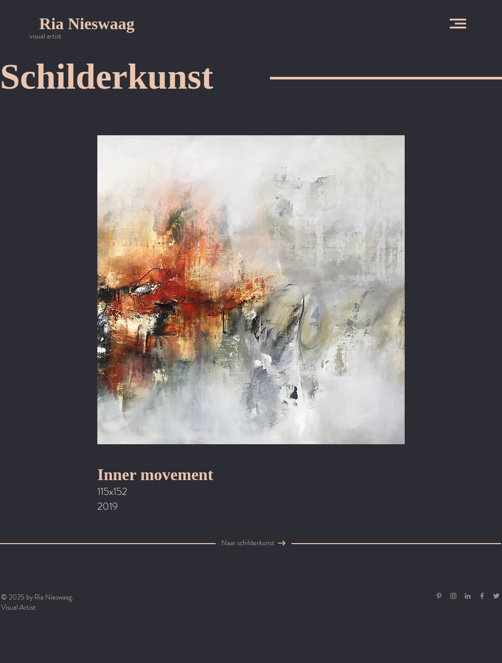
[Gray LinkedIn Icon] (468, 596)
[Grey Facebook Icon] (482, 596)
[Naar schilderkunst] (248, 543)
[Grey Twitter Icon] (496, 596)
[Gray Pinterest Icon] (439, 596)
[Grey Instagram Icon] (453, 596)
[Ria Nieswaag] (86, 23)
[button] (458, 23)
